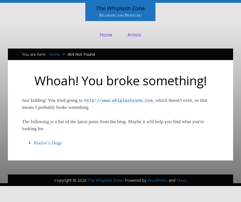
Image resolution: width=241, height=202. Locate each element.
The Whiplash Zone (120, 8)
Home (106, 35)
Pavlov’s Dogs (48, 143)
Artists (134, 35)
